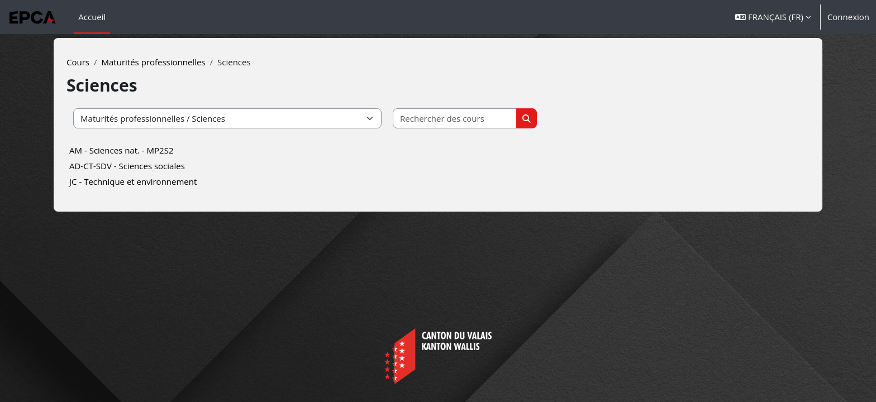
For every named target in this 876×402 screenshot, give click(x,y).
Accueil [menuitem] (92, 16)
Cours (92, 62)
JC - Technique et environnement (147, 181)
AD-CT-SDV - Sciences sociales (141, 165)
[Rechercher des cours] (469, 118)
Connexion (848, 16)
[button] (773, 17)
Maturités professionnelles (168, 62)
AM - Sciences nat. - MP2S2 (136, 150)
